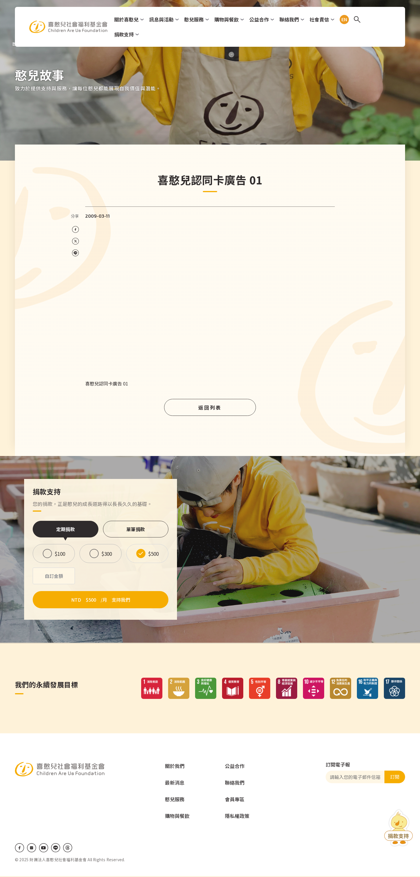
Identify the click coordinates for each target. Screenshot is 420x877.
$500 (153, 553)
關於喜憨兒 (127, 19)
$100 (60, 553)
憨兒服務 (195, 19)
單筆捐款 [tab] (135, 529)
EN (344, 19)
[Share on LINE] (75, 253)
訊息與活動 (162, 19)
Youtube (43, 848)
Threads (67, 848)
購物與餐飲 (227, 19)
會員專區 (234, 800)
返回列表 (210, 407)
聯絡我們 (290, 19)
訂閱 (394, 777)
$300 (107, 553)
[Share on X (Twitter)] (75, 241)
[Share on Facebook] (75, 229)
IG (31, 848)
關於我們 (174, 766)
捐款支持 (125, 34)
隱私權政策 (237, 816)
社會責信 (320, 19)
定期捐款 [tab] (65, 529)
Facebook (19, 848)
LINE (55, 848)
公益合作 (260, 19)
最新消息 (174, 783)
